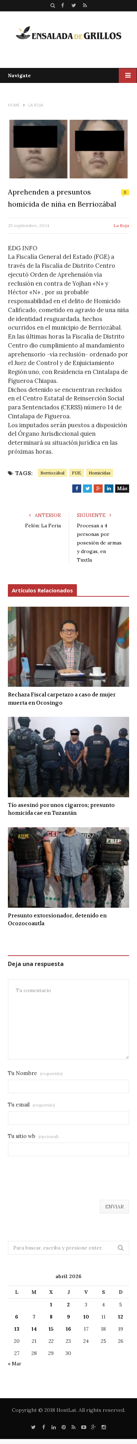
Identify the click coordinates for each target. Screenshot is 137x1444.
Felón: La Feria (43, 525)
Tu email (31, 1104)
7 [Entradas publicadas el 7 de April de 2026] (34, 1317)
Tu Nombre (35, 1073)
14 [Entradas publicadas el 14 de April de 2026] (34, 1329)
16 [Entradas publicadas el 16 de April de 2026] (68, 1329)
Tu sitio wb (33, 1136)
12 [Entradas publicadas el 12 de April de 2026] (120, 1317)
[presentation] (62, 1182)
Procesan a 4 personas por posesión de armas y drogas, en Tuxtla (99, 542)
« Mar (14, 1363)
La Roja (121, 225)
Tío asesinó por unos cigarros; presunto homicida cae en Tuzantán (61, 809)
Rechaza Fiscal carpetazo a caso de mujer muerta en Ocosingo (62, 698)
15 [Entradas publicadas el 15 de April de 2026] (51, 1329)
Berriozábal (52, 472)
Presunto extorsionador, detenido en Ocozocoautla (57, 919)
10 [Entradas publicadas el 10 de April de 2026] (86, 1317)
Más (122, 488)
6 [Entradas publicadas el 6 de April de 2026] (16, 1317)
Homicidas (100, 472)
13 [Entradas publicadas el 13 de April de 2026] (16, 1329)
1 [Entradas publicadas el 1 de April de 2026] (51, 1304)
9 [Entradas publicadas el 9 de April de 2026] (68, 1317)
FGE (76, 472)
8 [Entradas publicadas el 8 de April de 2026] (51, 1317)
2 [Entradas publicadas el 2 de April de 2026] (68, 1304)
